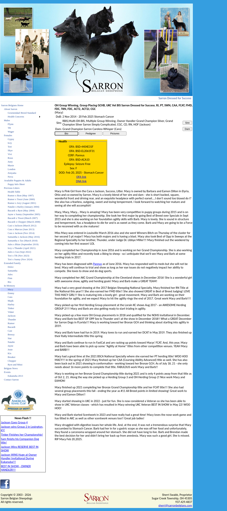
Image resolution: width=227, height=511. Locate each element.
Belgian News (11, 368)
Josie (10, 349)
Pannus (97, 264)
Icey (10, 142)
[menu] (20, 243)
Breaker (11, 357)
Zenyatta (12, 173)
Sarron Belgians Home (12, 105)
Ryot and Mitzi (15, 364)
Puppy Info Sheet (16, 184)
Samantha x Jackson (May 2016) (24, 236)
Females (8, 135)
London (11, 169)
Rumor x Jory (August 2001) (22, 203)
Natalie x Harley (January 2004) (23, 206)
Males (7, 120)
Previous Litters (12, 188)
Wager (11, 131)
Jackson (11, 315)
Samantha (12, 270)
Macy (10, 289)
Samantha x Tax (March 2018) (22, 240)
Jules (10, 274)
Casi (10, 330)
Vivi (10, 154)
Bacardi (11, 327)
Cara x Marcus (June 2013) (21, 229)
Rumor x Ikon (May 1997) (21, 195)
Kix (9, 353)
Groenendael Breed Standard (22, 112)
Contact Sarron (11, 379)
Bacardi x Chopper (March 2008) (24, 221)
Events (7, 372)
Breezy (11, 334)
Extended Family (12, 263)
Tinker (11, 308)
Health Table (14, 191)
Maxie (11, 165)
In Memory (9, 285)
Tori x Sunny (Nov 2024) (20, 259)
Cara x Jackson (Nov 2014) (21, 233)
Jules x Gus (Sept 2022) (19, 251)
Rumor (11, 323)
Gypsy (11, 139)
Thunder (12, 319)
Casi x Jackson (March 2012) (22, 225)
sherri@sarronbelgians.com (175, 505)
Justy (10, 161)
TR (9, 127)
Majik (11, 300)
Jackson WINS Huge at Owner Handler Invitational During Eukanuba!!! (19, 458)
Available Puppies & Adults (17, 180)
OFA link (81, 177)
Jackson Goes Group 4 (14, 422)
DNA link (81, 181)
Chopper (12, 360)
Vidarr (11, 312)
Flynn (10, 124)
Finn (10, 278)
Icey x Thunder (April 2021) (22, 248)
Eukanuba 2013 (15, 375)
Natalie (11, 342)
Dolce (11, 266)
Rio (9, 281)
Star (10, 338)
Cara (10, 297)
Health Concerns (16, 116)
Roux (10, 157)
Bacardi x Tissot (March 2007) (23, 218)
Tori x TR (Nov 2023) (18, 255)
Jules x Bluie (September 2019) (23, 244)
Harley (11, 304)
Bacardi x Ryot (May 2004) (21, 210)
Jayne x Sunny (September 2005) (24, 214)
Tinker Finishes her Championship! (22, 434)
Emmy (11, 293)
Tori (10, 146)
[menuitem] (20, 105)
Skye (10, 150)
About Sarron (10, 109)
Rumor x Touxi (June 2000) (21, 199)
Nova (10, 176)
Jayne (10, 345)
